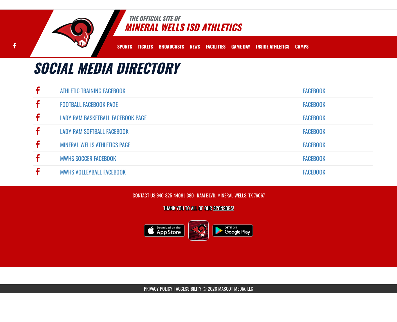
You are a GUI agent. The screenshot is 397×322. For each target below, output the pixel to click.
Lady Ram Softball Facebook (94, 131)
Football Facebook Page (89, 104)
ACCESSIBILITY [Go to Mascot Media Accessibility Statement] (188, 288)
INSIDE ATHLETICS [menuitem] (272, 46)
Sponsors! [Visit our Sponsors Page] (223, 208)
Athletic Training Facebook (92, 90)
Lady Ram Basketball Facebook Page (103, 117)
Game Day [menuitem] (240, 46)
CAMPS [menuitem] (301, 46)
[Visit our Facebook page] (14, 46)
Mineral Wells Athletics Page (95, 144)
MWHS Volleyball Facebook (93, 172)
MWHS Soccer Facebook (88, 158)
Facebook (314, 90)
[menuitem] (145, 46)
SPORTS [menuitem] (124, 46)
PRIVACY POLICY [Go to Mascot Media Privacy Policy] (158, 288)
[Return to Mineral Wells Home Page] (72, 32)
